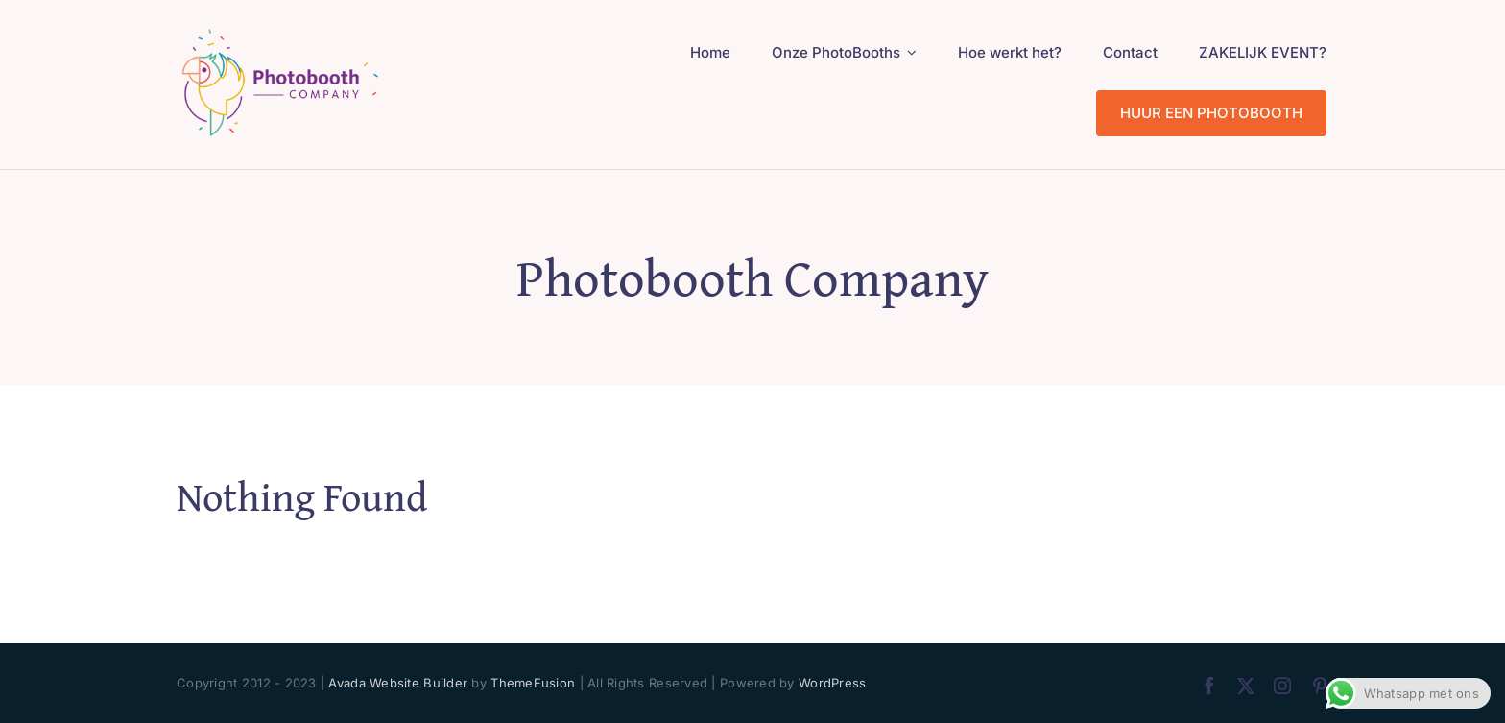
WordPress (832, 682)
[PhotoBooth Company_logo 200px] (280, 32)
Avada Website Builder (397, 682)
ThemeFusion (532, 682)
